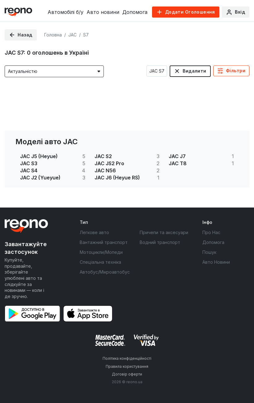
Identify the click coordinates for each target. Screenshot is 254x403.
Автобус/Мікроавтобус (105, 272)
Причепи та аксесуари (164, 232)
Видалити (194, 70)
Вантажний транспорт (104, 242)
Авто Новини (216, 262)
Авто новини (103, 12)
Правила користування (127, 366)
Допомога (134, 12)
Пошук (209, 252)
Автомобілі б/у (65, 12)
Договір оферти (127, 374)
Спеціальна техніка (100, 262)
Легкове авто (94, 232)
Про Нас (211, 232)
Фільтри (235, 70)
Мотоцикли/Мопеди (101, 252)
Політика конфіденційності (127, 358)
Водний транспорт (160, 242)
